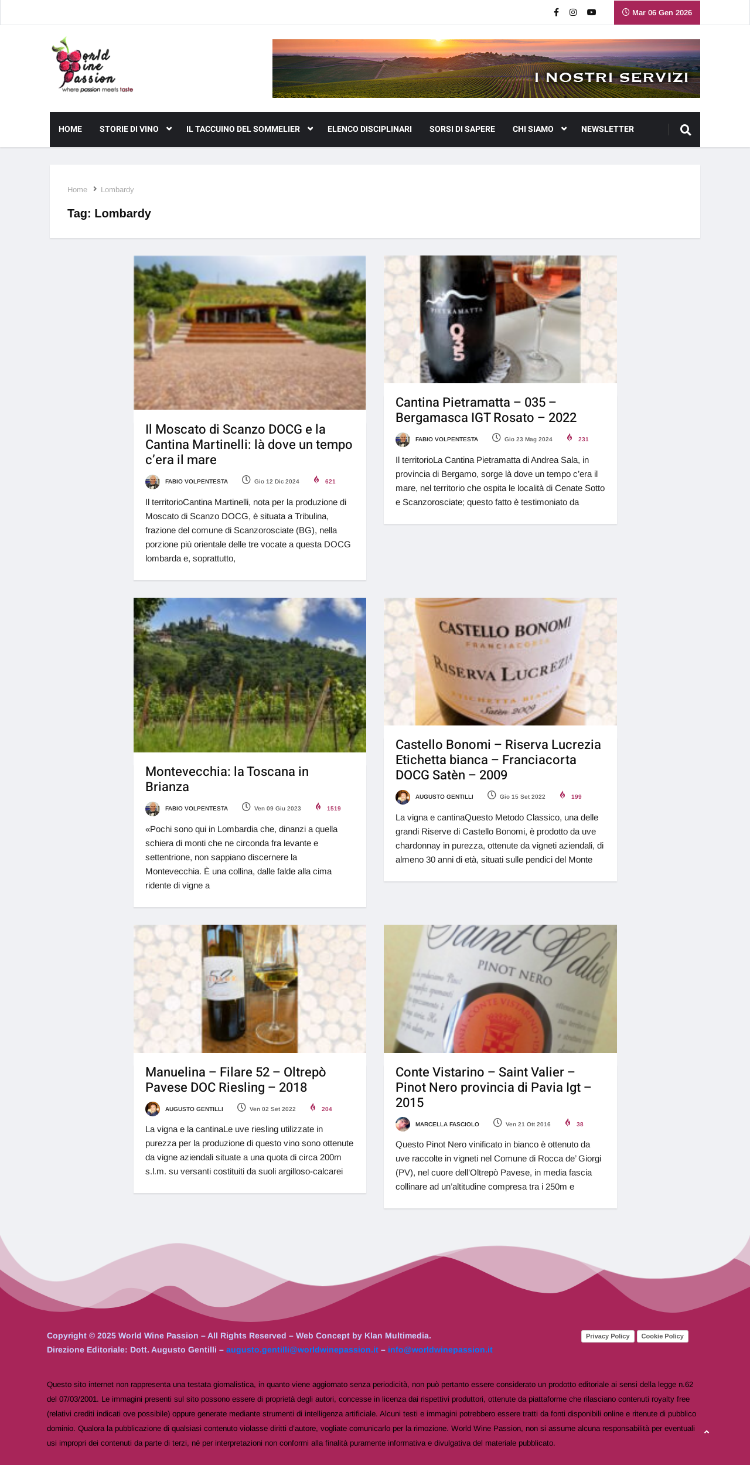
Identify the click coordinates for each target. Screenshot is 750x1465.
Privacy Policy (608, 1336)
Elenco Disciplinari (370, 129)
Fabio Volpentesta (186, 481)
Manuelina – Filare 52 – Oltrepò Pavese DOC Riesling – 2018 (235, 1080)
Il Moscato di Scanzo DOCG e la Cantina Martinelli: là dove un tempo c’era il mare (249, 444)
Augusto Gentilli (434, 796)
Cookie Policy (663, 1336)
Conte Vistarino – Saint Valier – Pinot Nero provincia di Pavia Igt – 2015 (494, 1087)
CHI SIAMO (540, 129)
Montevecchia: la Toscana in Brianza (227, 779)
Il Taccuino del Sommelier (249, 129)
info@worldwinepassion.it (440, 1349)
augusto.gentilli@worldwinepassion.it (302, 1349)
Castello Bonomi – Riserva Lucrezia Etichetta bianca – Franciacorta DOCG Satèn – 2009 (498, 760)
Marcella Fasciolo (437, 1124)
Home (70, 129)
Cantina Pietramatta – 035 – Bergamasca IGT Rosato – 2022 (486, 410)
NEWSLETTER (607, 129)
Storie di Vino (136, 129)
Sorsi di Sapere (462, 129)
